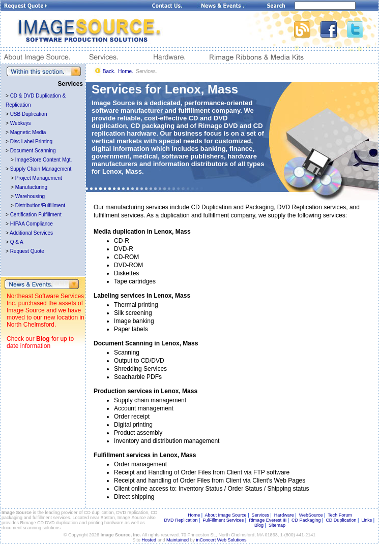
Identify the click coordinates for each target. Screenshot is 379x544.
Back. (109, 71)
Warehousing (30, 196)
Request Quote (27, 251)
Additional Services (31, 233)
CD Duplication (341, 520)
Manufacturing (31, 187)
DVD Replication (180, 520)
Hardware (284, 515)
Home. (125, 71)
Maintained (177, 539)
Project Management (38, 178)
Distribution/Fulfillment (40, 205)
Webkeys (20, 123)
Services (260, 515)
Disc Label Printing (31, 141)
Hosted (149, 539)
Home (194, 515)
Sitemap (277, 525)
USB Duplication (28, 114)
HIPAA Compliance (31, 224)
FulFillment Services (223, 520)
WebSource (311, 515)
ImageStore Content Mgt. (43, 160)
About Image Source (226, 515)
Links (366, 520)
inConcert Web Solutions (221, 539)
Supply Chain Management (41, 169)
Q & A (16, 242)
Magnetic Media (28, 132)
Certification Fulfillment (36, 214)
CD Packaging (306, 520)
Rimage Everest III (267, 520)
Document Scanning (33, 150)
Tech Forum (340, 515)
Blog (43, 338)
